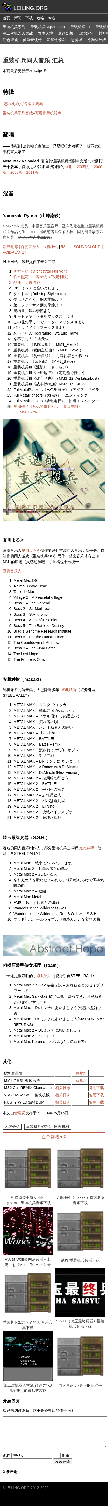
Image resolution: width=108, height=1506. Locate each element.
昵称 (6, 1455)
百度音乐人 (30, 247)
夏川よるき (31, 550)
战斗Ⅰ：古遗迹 (26, 282)
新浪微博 (10, 247)
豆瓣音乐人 (12, 571)
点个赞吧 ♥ (54, 1136)
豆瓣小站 (50, 247)
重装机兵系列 (14, 27)
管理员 (19, 1113)
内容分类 (12, 1126)
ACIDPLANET (14, 252)
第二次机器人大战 (18, 33)
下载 (29, 18)
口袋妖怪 (85, 33)
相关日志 (62, 1088)
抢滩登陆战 (96, 40)
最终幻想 (65, 33)
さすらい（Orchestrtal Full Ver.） (41, 271)
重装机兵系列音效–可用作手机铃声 (32, 113)
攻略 (40, 18)
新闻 (18, 18)
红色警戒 (10, 40)
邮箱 (65, 1455)
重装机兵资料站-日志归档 (47, 1126)
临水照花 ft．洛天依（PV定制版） (42, 277)
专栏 (51, 18)
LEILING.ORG (17, 1488)
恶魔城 (76, 40)
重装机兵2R (80, 27)
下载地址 (79, 1073)
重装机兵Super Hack (47, 27)
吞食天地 (45, 33)
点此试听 (68, 690)
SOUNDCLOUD (87, 247)
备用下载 (96, 1088)
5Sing (66, 247)
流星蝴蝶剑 (56, 40)
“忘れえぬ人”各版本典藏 (23, 103)
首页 (6, 18)
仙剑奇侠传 (32, 40)
